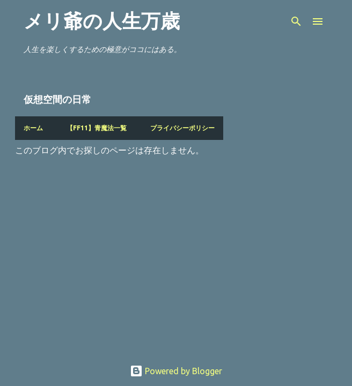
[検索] (296, 21)
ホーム (33, 127)
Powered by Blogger (176, 371)
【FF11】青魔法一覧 (97, 127)
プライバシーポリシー (182, 127)
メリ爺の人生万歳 (102, 21)
